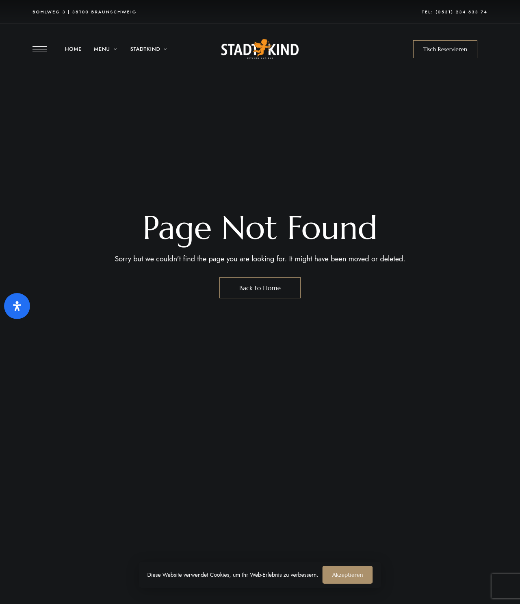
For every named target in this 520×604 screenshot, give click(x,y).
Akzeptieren (347, 574)
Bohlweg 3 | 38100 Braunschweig (84, 12)
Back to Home (260, 288)
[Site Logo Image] (260, 49)
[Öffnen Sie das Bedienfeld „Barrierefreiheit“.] (17, 306)
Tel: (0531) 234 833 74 (455, 12)
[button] (445, 49)
